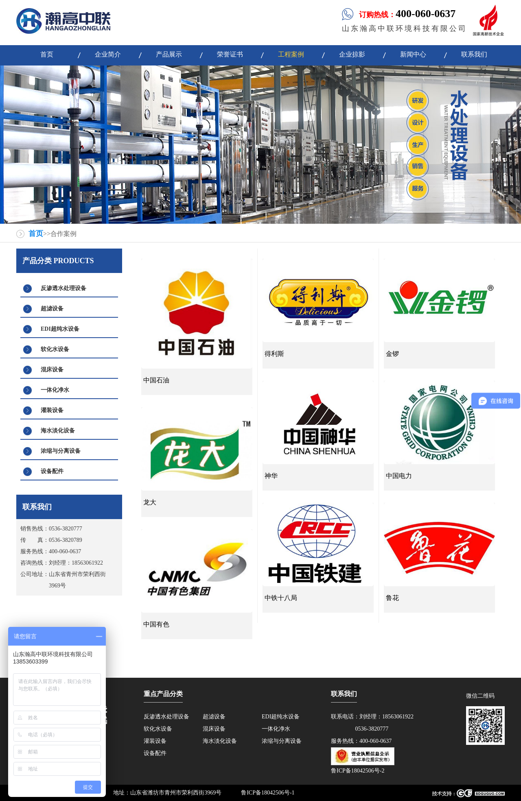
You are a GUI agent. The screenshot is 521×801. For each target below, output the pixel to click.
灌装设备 (52, 410)
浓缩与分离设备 (61, 451)
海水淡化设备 (58, 431)
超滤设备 (52, 309)
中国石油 (156, 380)
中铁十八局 (281, 597)
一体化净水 (55, 390)
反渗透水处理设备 (63, 288)
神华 (271, 475)
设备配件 (52, 471)
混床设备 (52, 370)
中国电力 (399, 475)
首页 (35, 233)
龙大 (149, 502)
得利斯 (274, 353)
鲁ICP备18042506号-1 (267, 793)
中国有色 (156, 624)
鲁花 (392, 597)
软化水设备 (55, 349)
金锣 (392, 353)
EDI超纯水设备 (60, 329)
